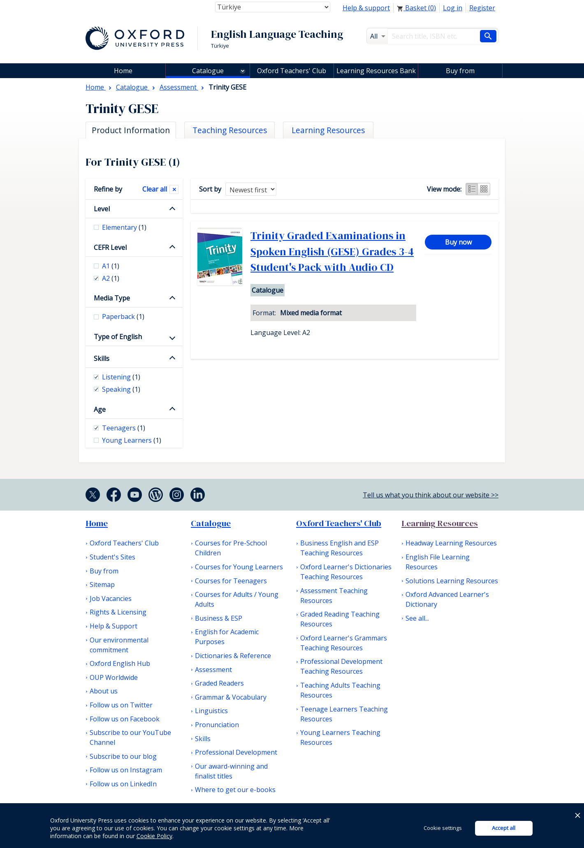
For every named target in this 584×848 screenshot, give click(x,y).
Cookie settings (443, 828)
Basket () (416, 7)
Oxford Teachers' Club (291, 70)
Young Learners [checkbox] (131, 440)
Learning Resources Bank (376, 70)
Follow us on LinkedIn (123, 783)
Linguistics (211, 710)
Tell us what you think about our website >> (430, 494)
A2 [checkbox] (110, 278)
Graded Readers (219, 683)
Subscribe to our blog (123, 756)
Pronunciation (217, 724)
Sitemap (102, 584)
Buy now (458, 242)
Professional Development (236, 752)
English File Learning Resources (438, 561)
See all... (417, 618)
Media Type (112, 298)
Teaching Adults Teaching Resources (340, 690)
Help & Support (113, 626)
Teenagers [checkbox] (123, 427)
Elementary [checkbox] (124, 227)
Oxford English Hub (120, 663)
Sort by (210, 189)
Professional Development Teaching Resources (341, 666)
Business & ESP (218, 618)
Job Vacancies (111, 598)
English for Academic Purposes (227, 636)
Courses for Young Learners (239, 566)
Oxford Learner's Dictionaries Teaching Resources (346, 571)
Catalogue (208, 70)
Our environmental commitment (119, 644)
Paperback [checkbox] (123, 316)
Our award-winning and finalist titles (231, 771)
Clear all (154, 189)
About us (104, 690)
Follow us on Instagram (126, 769)
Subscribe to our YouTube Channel (130, 737)
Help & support (366, 7)
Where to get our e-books (235, 789)
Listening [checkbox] (121, 376)
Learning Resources (439, 523)
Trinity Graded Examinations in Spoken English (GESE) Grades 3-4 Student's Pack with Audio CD (332, 251)
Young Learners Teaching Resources (340, 737)
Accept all (503, 828)
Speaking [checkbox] (121, 389)
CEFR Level (110, 247)
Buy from (460, 70)
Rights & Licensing (118, 612)
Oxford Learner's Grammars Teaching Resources (343, 642)
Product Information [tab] (131, 130)
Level (102, 208)
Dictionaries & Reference (233, 655)
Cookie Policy (154, 836)
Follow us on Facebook (125, 718)
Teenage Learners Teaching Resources (344, 714)
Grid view (484, 189)
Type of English (118, 336)
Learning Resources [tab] (328, 130)
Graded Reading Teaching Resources (340, 619)
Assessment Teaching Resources (334, 595)
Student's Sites (112, 556)
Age (100, 409)
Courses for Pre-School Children (231, 547)
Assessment (213, 669)
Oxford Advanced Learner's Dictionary (447, 599)
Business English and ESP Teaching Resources (339, 547)
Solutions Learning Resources (452, 580)
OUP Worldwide (114, 677)
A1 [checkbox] (110, 265)
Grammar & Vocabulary (231, 697)
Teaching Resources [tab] (229, 130)
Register (482, 7)
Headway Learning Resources (451, 543)
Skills (101, 358)
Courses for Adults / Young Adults (236, 599)
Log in (452, 7)
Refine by (108, 189)
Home (97, 523)
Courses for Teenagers (231, 580)
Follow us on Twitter (121, 704)
